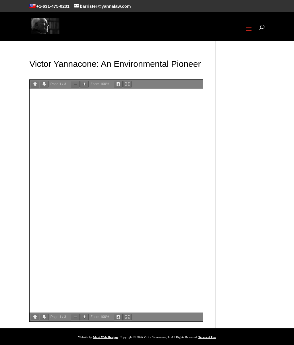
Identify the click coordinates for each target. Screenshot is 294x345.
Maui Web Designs (105, 337)
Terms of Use (207, 337)
